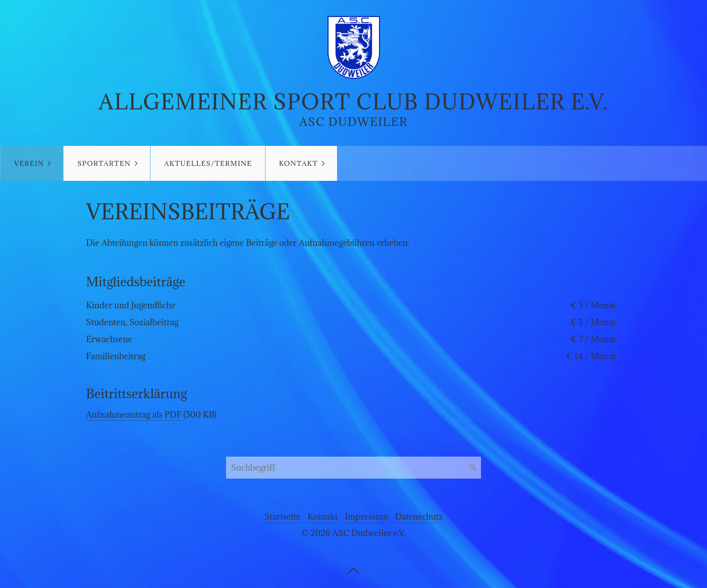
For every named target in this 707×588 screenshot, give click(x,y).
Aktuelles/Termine (208, 163)
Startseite (282, 516)
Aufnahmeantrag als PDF (134, 414)
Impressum (366, 516)
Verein (29, 163)
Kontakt (298, 163)
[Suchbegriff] (353, 468)
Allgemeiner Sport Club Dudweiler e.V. (353, 101)
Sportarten (104, 163)
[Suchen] (473, 468)
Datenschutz (418, 516)
